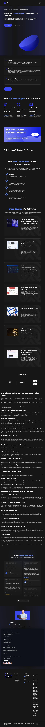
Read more (7, 592)
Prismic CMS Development (35, 698)
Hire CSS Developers (35, 691)
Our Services (35, 704)
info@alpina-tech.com (27, 682)
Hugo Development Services (35, 684)
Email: (25, 679)
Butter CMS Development (35, 701)
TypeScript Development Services (35, 710)
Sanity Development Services (35, 714)
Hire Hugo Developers (35, 688)
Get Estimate (17, 25)
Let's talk (8, 88)
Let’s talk (8, 676)
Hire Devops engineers (13, 9)
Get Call (8, 25)
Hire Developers (36, 702)
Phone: (25, 673)
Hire (35, 134)
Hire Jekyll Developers (35, 681)
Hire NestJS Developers (35, 675)
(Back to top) (37, 724)
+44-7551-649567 (27, 676)
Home (5, 9)
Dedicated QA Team (35, 707)
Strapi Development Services (35, 694)
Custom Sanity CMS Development (36, 678)
